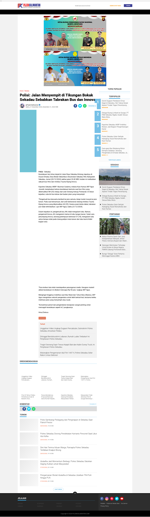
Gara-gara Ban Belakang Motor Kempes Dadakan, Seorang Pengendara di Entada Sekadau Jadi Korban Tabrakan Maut (117, 145)
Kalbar (35, 12)
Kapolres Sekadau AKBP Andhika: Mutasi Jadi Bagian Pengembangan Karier (116, 124)
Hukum (69, 12)
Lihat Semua (58, 489)
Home (20, 12)
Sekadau (28, 12)
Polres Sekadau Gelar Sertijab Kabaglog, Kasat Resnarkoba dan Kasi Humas (117, 134)
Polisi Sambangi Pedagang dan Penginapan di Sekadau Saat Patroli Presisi (67, 422)
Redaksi (103, 504)
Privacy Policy (105, 506)
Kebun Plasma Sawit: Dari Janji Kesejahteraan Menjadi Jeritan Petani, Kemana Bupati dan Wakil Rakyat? (114, 232)
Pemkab (109, 12)
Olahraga (77, 12)
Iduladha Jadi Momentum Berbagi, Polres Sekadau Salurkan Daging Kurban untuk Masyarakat (64, 466)
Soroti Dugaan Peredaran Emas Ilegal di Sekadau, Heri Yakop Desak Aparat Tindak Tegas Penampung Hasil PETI (117, 103)
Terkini (127, 5)
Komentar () (92, 106)
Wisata (117, 12)
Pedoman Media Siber (114, 504)
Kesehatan (86, 12)
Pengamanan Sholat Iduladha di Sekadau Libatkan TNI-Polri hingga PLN (64, 477)
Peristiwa (61, 12)
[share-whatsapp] (85, 106)
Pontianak (44, 12)
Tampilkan (93, 404)
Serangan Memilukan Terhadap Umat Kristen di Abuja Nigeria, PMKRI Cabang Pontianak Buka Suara (113, 240)
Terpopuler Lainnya (115, 153)
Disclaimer (125, 504)
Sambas (20, 506)
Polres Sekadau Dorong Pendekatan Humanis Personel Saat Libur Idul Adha (67, 436)
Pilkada (78, 504)
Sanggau (40, 506)
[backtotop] (75, 494)
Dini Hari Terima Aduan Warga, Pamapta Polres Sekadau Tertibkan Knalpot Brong (68, 450)
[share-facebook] (75, 106)
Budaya (102, 12)
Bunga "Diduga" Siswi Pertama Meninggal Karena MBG (113, 248)
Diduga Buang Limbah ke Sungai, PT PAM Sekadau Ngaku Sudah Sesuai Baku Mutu (116, 113)
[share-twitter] (80, 106)
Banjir (95, 12)
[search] (91, 6)
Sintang (52, 12)
